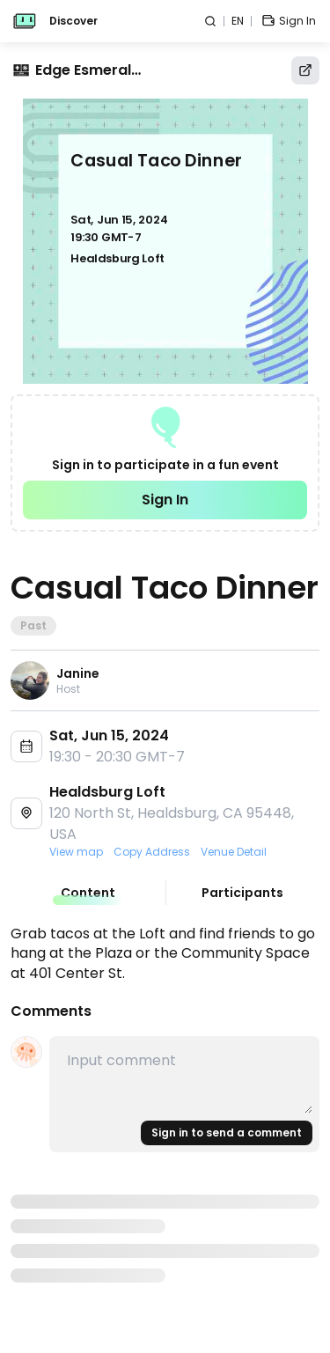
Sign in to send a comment (226, 1132)
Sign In (165, 499)
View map (76, 852)
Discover (73, 21)
